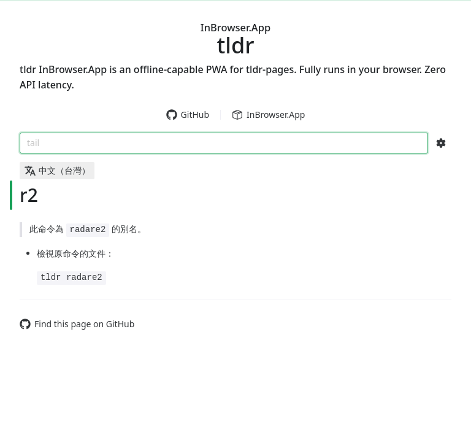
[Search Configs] (441, 143)
